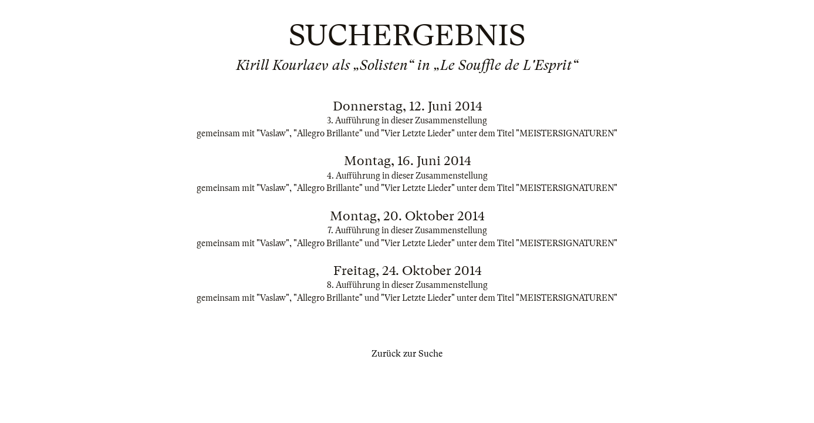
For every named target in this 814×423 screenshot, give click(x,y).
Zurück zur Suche (407, 353)
